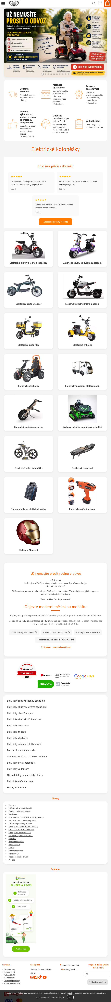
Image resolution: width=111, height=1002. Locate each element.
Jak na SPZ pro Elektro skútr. (21, 835)
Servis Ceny (13, 814)
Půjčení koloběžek (16, 841)
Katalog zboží (9, 972)
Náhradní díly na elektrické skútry (29, 509)
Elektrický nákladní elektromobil (82, 386)
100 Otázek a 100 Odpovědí (20, 808)
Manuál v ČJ (14, 853)
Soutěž (11, 847)
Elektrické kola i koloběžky (28, 468)
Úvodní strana (9, 969)
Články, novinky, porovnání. (20, 811)
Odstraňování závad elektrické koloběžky (26, 817)
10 (68, 74)
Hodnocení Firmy (16, 850)
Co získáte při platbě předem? (21, 829)
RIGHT (103, 43)
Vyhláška (12, 838)
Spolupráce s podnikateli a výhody (23, 826)
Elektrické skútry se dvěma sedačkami (82, 262)
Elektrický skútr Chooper (29, 303)
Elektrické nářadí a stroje (82, 509)
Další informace (57, 997)
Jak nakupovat (9, 978)
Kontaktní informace (12, 983)
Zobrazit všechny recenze (55, 221)
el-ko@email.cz (69, 969)
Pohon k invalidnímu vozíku (28, 427)
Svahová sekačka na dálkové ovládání (82, 427)
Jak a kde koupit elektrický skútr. (22, 820)
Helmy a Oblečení (28, 550)
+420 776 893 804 (69, 965)
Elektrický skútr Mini (28, 345)
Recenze (12, 805)
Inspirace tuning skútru (18, 856)
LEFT (7, 43)
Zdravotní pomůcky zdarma (20, 823)
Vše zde (12, 860)
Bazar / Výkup (14, 844)
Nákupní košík (9, 975)
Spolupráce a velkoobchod (20, 832)
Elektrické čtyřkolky (28, 386)
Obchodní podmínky (12, 980)
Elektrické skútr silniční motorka (82, 303)
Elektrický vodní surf (82, 468)
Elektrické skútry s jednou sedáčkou (29, 262)
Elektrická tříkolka (82, 345)
